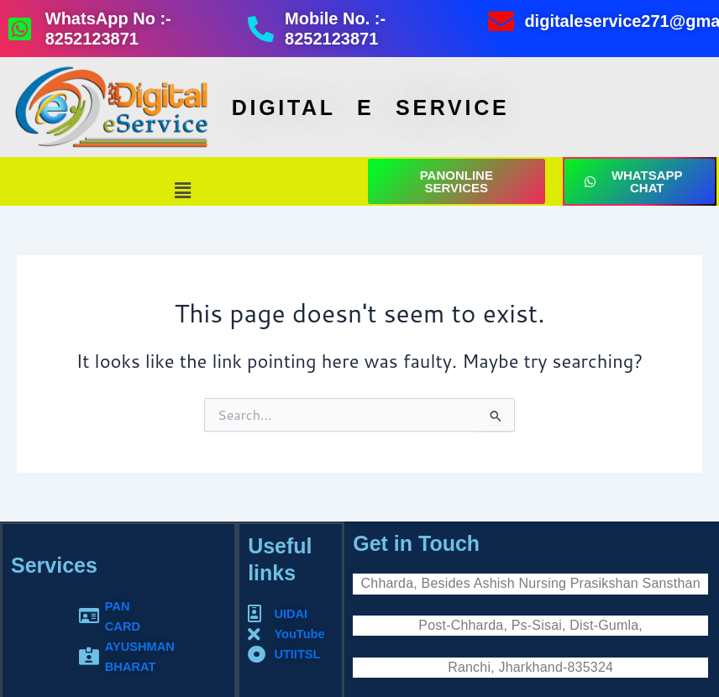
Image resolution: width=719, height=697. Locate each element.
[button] (183, 190)
